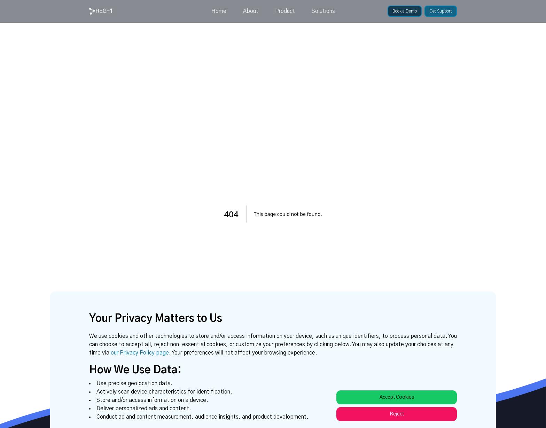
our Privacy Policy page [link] (140, 353)
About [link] (250, 11)
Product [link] (285, 11)
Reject (397, 414)
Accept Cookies (397, 397)
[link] (100, 11)
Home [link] (218, 11)
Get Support (440, 11)
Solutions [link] (323, 11)
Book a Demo (404, 11)
